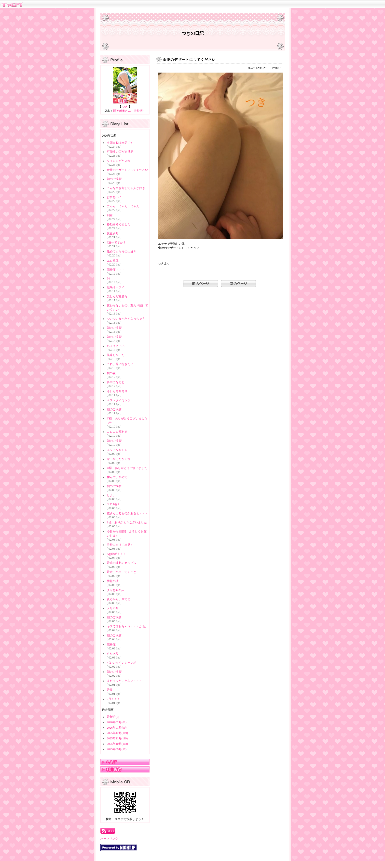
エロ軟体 (113, 260)
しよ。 (111, 495)
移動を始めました (118, 224)
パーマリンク (109, 838)
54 (108, 278)
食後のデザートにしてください (127, 170)
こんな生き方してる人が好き (126, 188)
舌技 (110, 690)
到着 (110, 215)
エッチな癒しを (117, 450)
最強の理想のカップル (121, 563)
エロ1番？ (113, 504)
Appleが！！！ (116, 554)
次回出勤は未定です (120, 142)
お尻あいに (114, 197)
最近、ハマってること (121, 572)
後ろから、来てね (118, 599)
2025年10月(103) (117, 744)
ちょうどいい (115, 346)
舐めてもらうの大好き (121, 251)
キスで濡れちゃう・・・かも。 (127, 626)
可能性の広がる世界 (120, 151)
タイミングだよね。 (120, 161)
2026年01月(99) (116, 727)
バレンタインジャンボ (121, 662)
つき (125, 106)
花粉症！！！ (115, 644)
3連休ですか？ (116, 242)
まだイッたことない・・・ (124, 681)
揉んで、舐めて (117, 477)
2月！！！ (113, 699)
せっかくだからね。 (120, 459)
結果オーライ (115, 287)
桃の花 (111, 373)
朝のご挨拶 (114, 179)
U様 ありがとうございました (127, 468)
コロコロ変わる (117, 431)
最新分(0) (113, 717)
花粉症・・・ (115, 269)
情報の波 (113, 581)
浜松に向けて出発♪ (119, 544)
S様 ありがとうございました (127, 522)
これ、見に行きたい (120, 364)
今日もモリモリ (117, 391)
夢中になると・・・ (120, 382)
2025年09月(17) (116, 749)
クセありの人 (115, 590)
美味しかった (115, 355)
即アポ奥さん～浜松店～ (129, 111)
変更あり (113, 233)
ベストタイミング (118, 400)
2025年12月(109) (117, 733)
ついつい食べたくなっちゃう (126, 318)
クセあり (113, 653)
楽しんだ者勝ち (117, 296)
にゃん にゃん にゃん (123, 206)
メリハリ (113, 608)
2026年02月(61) (116, 722)
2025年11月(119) (117, 738)
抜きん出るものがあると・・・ (127, 513)
